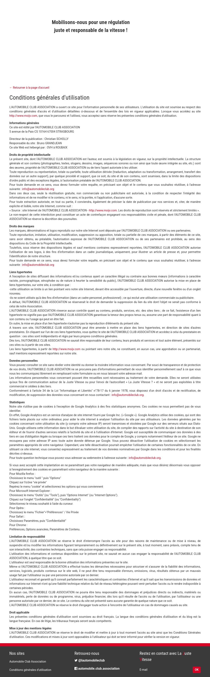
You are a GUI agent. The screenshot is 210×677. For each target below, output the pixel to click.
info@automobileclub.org (38, 189)
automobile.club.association (96, 668)
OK (197, 669)
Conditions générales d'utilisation (30, 670)
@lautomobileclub (89, 660)
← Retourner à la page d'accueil (29, 87)
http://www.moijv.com (23, 115)
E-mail (144, 669)
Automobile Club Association (27, 661)
